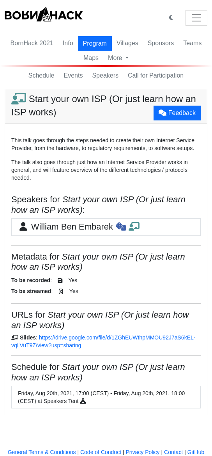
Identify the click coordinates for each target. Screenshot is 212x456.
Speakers (105, 75)
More (116, 58)
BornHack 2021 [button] (32, 43)
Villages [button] (127, 43)
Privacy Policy (142, 452)
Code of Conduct (100, 452)
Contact (173, 452)
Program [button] (95, 43)
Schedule (41, 75)
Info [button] (68, 43)
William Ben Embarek (78, 227)
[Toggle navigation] (196, 18)
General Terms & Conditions (42, 452)
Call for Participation (156, 75)
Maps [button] (91, 58)
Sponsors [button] (161, 43)
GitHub (196, 452)
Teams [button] (192, 43)
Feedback (177, 113)
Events (73, 75)
